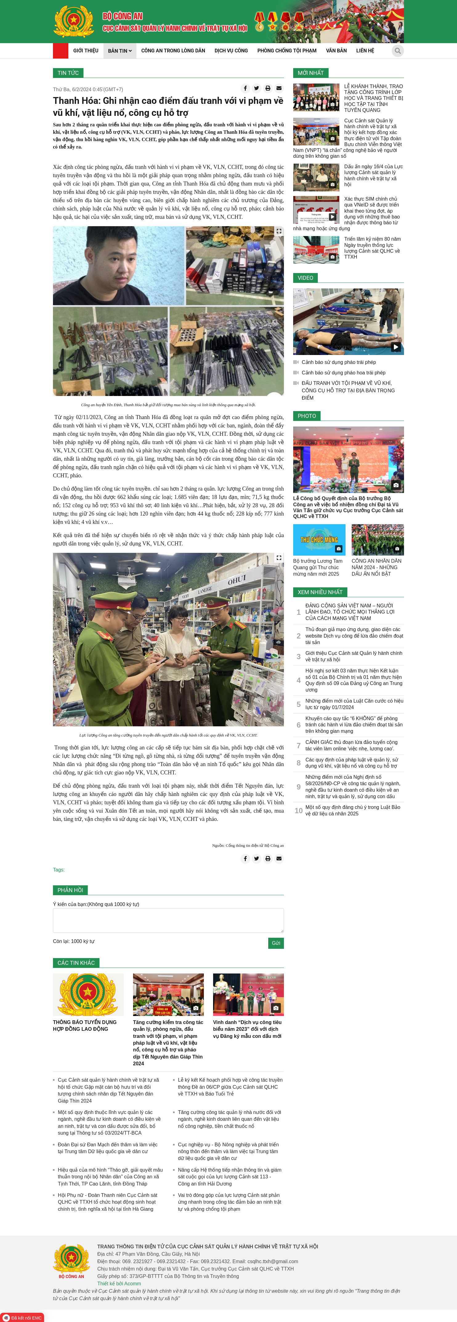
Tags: (59, 869)
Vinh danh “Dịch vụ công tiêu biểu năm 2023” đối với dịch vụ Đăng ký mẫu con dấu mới (247, 1029)
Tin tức (68, 73)
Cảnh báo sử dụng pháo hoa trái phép (344, 372)
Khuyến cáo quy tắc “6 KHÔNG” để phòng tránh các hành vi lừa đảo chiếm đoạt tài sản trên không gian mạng (354, 725)
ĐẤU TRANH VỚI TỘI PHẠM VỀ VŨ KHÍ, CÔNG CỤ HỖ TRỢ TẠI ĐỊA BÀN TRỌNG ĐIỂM (348, 391)
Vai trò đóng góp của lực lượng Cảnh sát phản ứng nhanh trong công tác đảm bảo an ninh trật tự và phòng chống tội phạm (229, 1202)
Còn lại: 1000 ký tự (74, 941)
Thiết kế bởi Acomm (119, 1283)
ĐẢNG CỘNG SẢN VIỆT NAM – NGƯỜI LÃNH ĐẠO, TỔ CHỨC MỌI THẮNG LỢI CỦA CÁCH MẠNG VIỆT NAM (349, 612)
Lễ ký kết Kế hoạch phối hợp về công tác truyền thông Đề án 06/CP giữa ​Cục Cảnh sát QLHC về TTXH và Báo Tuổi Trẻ (230, 1086)
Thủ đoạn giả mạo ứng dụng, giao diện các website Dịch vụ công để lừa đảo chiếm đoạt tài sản (354, 636)
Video (305, 278)
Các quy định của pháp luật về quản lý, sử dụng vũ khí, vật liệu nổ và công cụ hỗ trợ (351, 763)
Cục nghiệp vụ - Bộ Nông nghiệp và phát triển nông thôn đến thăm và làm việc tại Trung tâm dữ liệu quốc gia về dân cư (228, 1151)
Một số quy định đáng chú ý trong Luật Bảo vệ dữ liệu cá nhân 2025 (352, 810)
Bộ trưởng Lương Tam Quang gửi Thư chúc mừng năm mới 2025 (317, 567)
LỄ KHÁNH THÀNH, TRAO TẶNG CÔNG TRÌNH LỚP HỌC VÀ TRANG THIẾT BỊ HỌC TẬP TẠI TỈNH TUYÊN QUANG (373, 98)
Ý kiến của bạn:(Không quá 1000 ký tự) (96, 904)
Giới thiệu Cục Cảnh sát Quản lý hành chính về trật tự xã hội (353, 656)
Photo (307, 416)
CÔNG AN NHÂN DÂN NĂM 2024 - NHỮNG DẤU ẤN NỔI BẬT (377, 567)
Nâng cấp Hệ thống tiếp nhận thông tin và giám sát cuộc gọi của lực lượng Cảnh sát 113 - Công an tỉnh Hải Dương (229, 1176)
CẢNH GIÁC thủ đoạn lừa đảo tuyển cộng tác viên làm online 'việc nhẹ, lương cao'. (351, 745)
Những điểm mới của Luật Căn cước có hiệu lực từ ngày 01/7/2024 (354, 704)
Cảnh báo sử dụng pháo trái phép (339, 362)
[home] (74, 21)
